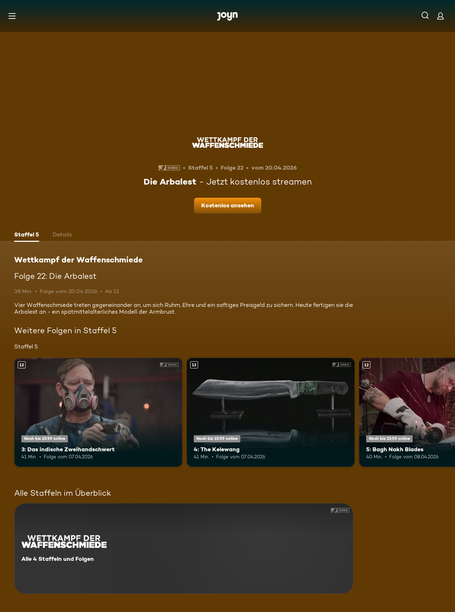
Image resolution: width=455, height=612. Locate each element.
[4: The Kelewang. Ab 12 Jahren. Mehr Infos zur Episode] (271, 412)
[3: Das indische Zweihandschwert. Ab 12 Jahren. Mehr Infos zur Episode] (98, 412)
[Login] (440, 16)
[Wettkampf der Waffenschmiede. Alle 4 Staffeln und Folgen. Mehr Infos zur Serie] (183, 548)
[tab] (27, 235)
